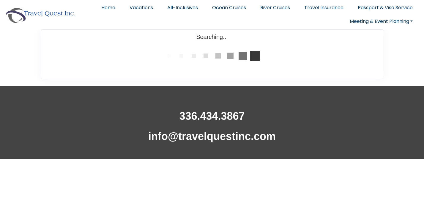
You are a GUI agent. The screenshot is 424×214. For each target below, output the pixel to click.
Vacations (141, 7)
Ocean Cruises (229, 7)
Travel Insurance (323, 7)
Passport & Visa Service (385, 7)
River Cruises (275, 7)
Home (108, 7)
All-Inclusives (182, 7)
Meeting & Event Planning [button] (379, 21)
